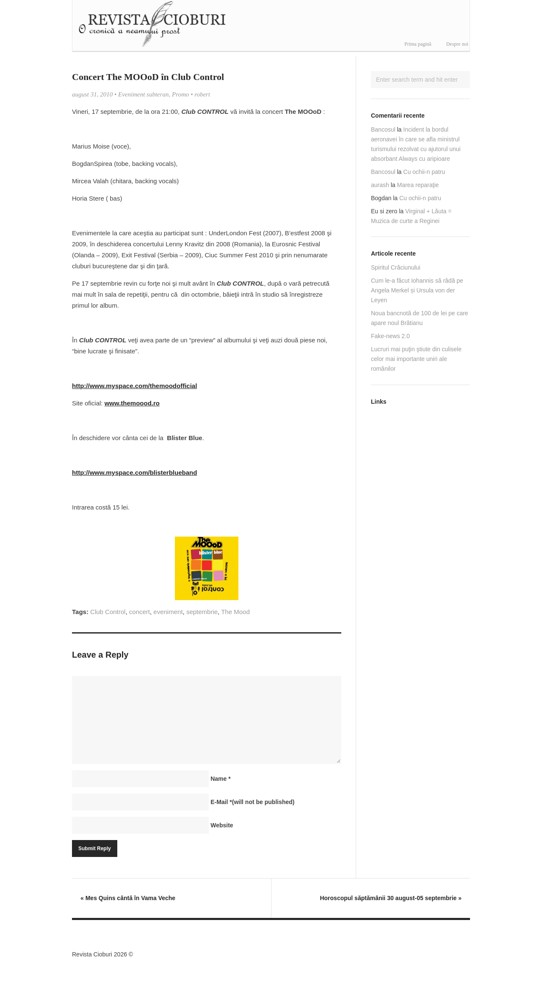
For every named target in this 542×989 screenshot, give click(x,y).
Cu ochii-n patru (424, 171)
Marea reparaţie (418, 185)
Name (220, 778)
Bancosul (383, 129)
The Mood (235, 611)
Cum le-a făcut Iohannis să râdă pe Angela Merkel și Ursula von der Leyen (417, 290)
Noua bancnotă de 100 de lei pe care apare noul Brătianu (419, 318)
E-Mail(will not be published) (252, 802)
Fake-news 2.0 (390, 336)
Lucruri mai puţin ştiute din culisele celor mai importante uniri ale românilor (416, 359)
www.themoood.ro (132, 403)
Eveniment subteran (143, 94)
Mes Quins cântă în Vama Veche (127, 898)
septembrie (202, 611)
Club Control (107, 611)
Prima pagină (417, 44)
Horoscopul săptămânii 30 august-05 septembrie (391, 898)
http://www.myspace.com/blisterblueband (134, 472)
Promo (180, 94)
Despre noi (457, 44)
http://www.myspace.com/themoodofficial (134, 385)
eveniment (168, 611)
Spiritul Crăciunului (395, 267)
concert (139, 611)
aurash (380, 185)
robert (202, 94)
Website (221, 825)
